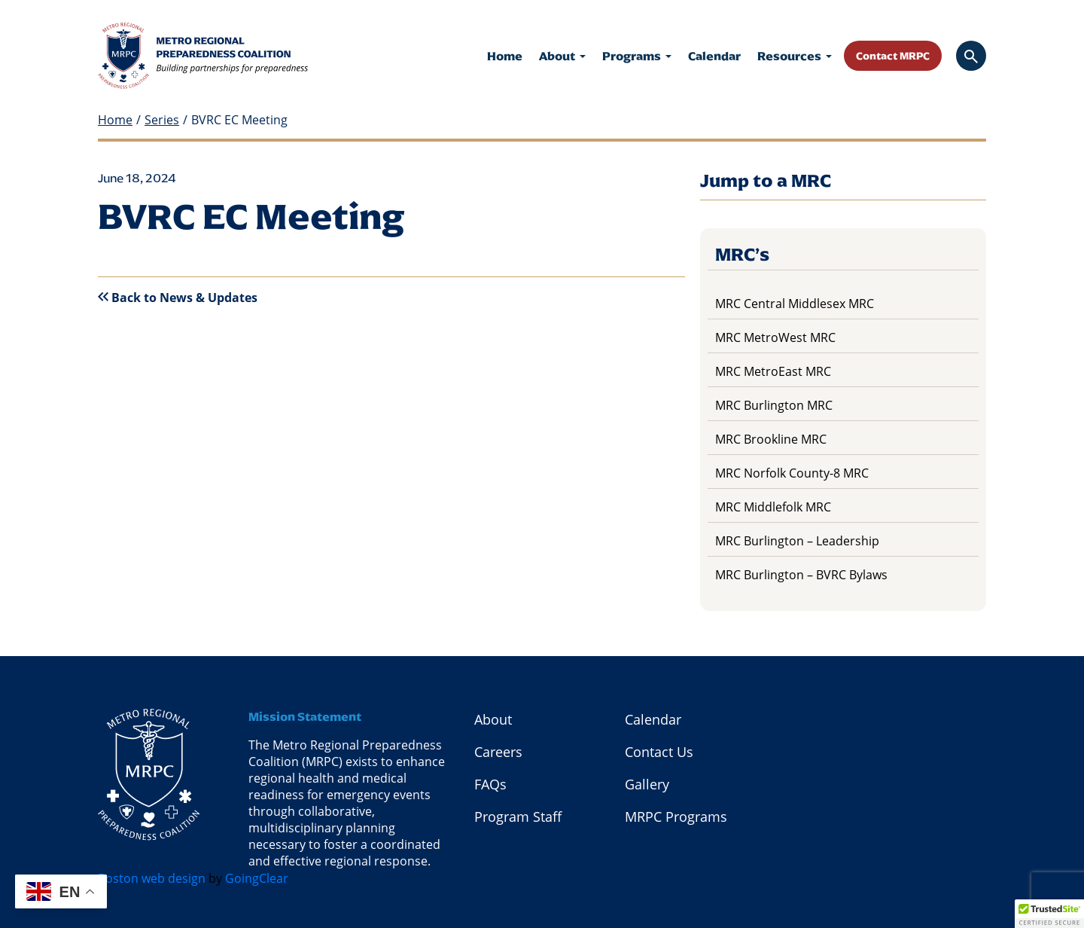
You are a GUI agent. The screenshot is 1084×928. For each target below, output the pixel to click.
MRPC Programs (676, 816)
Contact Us (659, 752)
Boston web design (152, 878)
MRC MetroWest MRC (775, 337)
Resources (794, 56)
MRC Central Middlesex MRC (794, 303)
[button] (1049, 913)
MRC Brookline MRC (771, 439)
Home (504, 56)
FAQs (490, 784)
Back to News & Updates (177, 297)
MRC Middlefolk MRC (773, 507)
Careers (498, 752)
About (562, 56)
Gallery (647, 784)
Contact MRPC (893, 56)
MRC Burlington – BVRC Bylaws (801, 574)
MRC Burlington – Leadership (797, 541)
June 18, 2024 (137, 178)
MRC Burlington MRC (774, 405)
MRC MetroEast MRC (773, 371)
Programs (636, 56)
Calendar (714, 56)
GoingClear (256, 878)
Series (162, 120)
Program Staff (518, 816)
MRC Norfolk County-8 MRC (792, 473)
